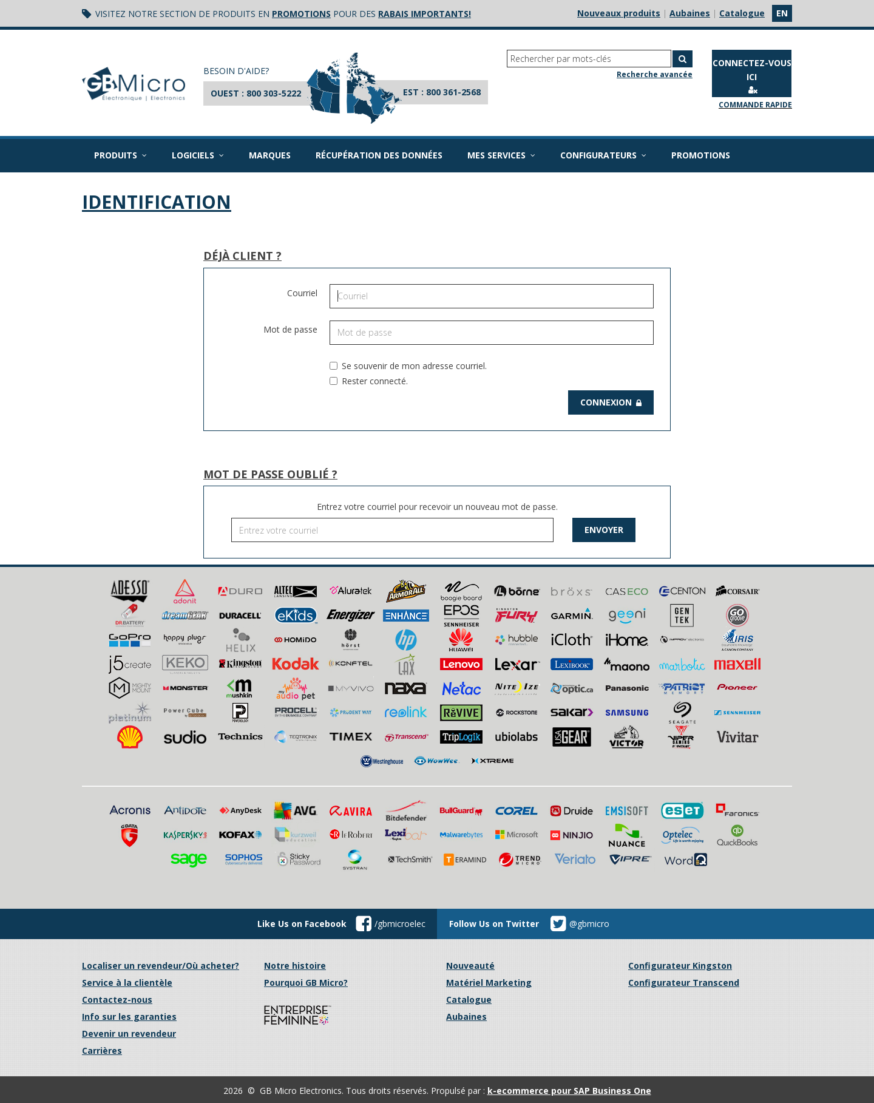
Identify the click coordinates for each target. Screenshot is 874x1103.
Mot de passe (290, 329)
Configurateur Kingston (680, 965)
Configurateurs (603, 155)
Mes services (501, 155)
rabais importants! (424, 13)
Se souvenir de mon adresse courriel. (408, 366)
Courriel (302, 293)
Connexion (611, 402)
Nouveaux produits (618, 13)
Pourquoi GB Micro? (306, 982)
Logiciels (198, 155)
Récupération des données (379, 155)
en (782, 13)
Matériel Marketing (489, 982)
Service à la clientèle (127, 982)
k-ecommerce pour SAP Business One (569, 1090)
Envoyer (603, 529)
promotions (301, 13)
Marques (270, 155)
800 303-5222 (273, 93)
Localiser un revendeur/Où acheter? (160, 965)
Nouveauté (470, 965)
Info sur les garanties (129, 1016)
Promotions (700, 155)
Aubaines (689, 13)
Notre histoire (295, 965)
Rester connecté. (369, 381)
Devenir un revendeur (129, 1033)
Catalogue (742, 13)
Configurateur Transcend (683, 982)
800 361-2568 (453, 92)
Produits (120, 155)
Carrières (102, 1050)
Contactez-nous (117, 999)
